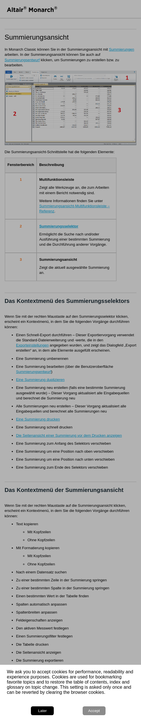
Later (42, 711)
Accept (94, 711)
